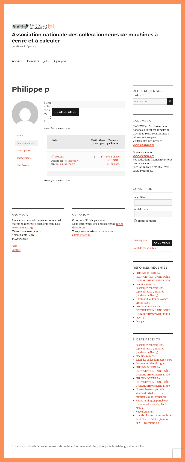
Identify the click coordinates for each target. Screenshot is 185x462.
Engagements (24, 158)
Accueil (17, 61)
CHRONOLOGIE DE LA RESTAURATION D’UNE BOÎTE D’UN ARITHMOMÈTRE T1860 (153, 277)
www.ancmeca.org (22, 227)
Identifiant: (140, 197)
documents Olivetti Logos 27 (152, 363)
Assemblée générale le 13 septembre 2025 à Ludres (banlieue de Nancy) (150, 291)
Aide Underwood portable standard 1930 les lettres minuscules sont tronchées (151, 393)
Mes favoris (23, 165)
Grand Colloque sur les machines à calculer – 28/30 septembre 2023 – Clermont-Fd (154, 419)
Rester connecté (147, 220)
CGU (14, 246)
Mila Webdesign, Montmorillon (127, 446)
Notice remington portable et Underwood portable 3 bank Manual (152, 404)
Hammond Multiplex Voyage (152, 299)
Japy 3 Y (140, 317)
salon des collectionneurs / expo (154, 359)
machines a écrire (146, 284)
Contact (16, 249)
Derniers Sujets (38, 61)
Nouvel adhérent (145, 411)
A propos (60, 61)
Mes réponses (24, 150)
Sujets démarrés (25, 143)
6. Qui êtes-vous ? (66, 164)
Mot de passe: (142, 209)
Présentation (143, 302)
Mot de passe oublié (145, 248)
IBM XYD (59, 156)
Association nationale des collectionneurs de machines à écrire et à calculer (54, 446)
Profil (20, 135)
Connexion (162, 243)
